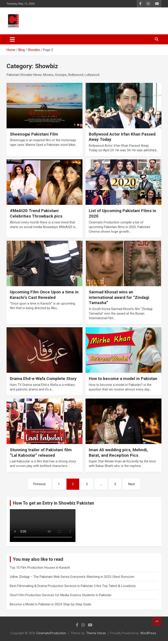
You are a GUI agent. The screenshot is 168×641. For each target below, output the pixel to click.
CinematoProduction (51, 633)
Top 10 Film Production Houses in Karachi (40, 568)
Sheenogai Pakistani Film (34, 134)
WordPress (148, 633)
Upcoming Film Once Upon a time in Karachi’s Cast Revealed (44, 294)
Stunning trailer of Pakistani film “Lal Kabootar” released (41, 452)
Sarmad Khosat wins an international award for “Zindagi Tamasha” (119, 297)
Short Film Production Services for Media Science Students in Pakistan (60, 595)
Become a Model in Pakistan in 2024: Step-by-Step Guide (50, 604)
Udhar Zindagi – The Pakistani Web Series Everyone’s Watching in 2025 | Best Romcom (72, 577)
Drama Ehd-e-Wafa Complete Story (43, 378)
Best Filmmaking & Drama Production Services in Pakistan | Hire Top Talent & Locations (73, 586)
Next (131, 484)
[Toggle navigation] (12, 39)
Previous (39, 484)
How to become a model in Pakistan (123, 378)
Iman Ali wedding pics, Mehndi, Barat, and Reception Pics (118, 452)
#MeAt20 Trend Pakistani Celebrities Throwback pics (36, 213)
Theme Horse (96, 633)
